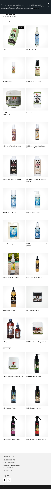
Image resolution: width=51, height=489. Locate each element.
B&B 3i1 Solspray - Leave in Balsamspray (11, 278)
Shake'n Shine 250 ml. (9, 310)
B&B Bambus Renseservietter (11, 50)
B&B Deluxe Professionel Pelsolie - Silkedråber (13, 147)
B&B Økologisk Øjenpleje (10, 408)
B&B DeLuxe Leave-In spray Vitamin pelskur (36, 245)
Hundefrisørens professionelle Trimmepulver (11, 114)
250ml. (4, 348)
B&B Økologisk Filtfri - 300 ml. (11, 439)
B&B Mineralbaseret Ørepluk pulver (13, 377)
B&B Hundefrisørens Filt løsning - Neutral (36, 180)
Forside (6, 16)
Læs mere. (36, 9)
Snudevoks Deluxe (31, 113)
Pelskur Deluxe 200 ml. (9, 212)
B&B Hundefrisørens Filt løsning (12, 179)
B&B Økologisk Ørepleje (33, 408)
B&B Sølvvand (7, 342)
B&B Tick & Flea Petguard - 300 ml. (36, 439)
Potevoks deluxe (7, 81)
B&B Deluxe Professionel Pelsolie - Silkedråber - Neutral (36, 147)
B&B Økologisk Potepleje (33, 377)
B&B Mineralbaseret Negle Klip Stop (36, 342)
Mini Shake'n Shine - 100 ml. (34, 277)
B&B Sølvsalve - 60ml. (33, 310)
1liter (9, 348)
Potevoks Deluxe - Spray (33, 81)
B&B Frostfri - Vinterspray (34, 50)
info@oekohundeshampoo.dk (11, 465)
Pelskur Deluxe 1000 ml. (33, 212)
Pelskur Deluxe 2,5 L (8, 244)
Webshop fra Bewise (7, 487)
